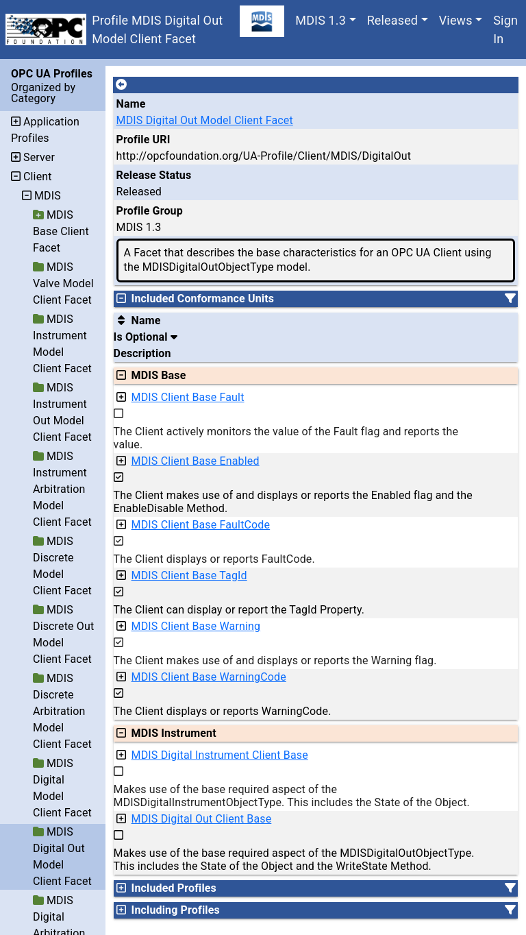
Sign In (505, 29)
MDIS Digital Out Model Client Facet (204, 120)
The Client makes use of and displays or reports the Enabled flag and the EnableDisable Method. (293, 502)
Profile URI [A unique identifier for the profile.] (143, 139)
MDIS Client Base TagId (189, 575)
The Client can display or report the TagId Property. (239, 609)
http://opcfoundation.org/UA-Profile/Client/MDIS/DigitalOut (264, 155)
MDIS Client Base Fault (188, 397)
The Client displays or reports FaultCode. (214, 559)
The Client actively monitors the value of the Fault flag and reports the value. (286, 438)
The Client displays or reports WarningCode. (222, 711)
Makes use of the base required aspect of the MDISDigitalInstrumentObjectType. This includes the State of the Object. (292, 796)
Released (392, 20)
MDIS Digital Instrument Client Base (220, 755)
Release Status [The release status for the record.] (154, 175)
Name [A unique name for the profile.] (131, 103)
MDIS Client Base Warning (196, 626)
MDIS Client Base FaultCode (201, 524)
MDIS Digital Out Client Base (202, 818)
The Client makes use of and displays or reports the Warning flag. (275, 660)
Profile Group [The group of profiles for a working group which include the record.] (149, 210)
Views (456, 20)
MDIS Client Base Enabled (196, 460)
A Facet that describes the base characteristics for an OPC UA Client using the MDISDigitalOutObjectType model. (308, 260)
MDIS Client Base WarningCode (209, 676)
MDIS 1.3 (320, 20)
